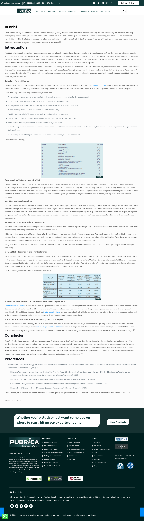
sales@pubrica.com (12, 3)
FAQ (72, 497)
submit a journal (99, 85)
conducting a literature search (49, 327)
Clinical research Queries (15, 306)
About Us (73, 11)
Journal (38, 497)
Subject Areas (62, 497)
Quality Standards (30, 500)
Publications (49, 497)
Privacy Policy (46, 500)
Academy (85, 11)
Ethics (98, 497)
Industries (52, 11)
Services (40, 11)
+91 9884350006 (33, 3)
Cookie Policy (109, 497)
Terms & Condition (62, 500)
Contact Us (105, 11)
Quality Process (27, 497)
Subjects (62, 11)
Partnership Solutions (85, 497)
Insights (94, 11)
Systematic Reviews (51, 312)
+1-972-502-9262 (52, 3)
